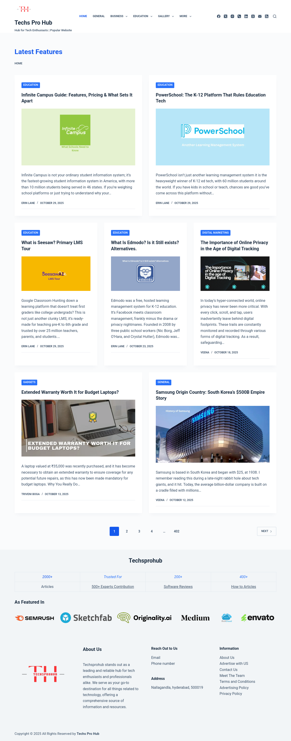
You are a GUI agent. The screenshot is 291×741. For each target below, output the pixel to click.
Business (119, 16)
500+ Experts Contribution (113, 586)
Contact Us (229, 669)
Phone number (163, 663)
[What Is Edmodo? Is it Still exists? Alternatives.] (145, 273)
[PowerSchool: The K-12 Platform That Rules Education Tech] (213, 136)
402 (176, 530)
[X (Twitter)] (225, 16)
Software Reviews (178, 586)
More (186, 16)
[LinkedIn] (246, 16)
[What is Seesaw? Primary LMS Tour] (55, 273)
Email (155, 657)
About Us (227, 657)
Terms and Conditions (237, 681)
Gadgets (29, 381)
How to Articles (243, 586)
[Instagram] (232, 16)
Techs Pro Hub (33, 22)
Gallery (167, 16)
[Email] (260, 16)
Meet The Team (232, 675)
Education (143, 16)
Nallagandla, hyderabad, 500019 (177, 687)
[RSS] (266, 16)
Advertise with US (234, 663)
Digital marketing (215, 232)
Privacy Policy (231, 693)
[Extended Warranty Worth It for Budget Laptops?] (78, 427)
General (99, 16)
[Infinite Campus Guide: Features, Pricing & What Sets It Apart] (78, 136)
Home (83, 16)
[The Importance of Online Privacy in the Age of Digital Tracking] (235, 273)
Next (266, 530)
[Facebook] (218, 16)
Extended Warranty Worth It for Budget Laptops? (70, 391)
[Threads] (253, 16)
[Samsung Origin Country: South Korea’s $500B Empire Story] (213, 433)
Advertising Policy (234, 687)
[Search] (274, 16)
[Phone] (239, 16)
